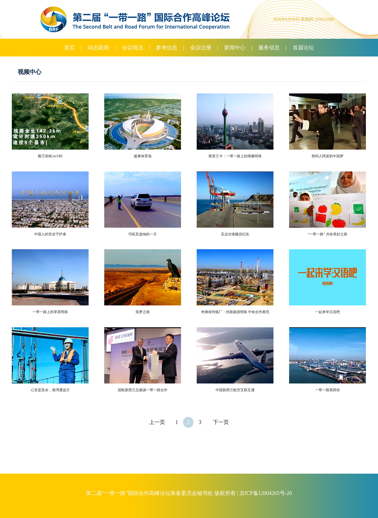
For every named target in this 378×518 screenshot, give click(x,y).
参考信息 (166, 48)
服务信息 (269, 48)
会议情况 (132, 48)
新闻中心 (234, 48)
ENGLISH (325, 19)
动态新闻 (98, 48)
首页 (69, 48)
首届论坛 (303, 48)
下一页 (221, 422)
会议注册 (200, 48)
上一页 (157, 422)
